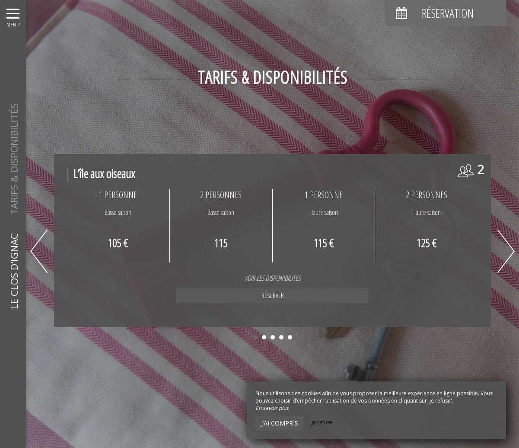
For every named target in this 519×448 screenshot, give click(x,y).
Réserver (160, 295)
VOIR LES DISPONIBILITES (160, 278)
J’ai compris (279, 423)
